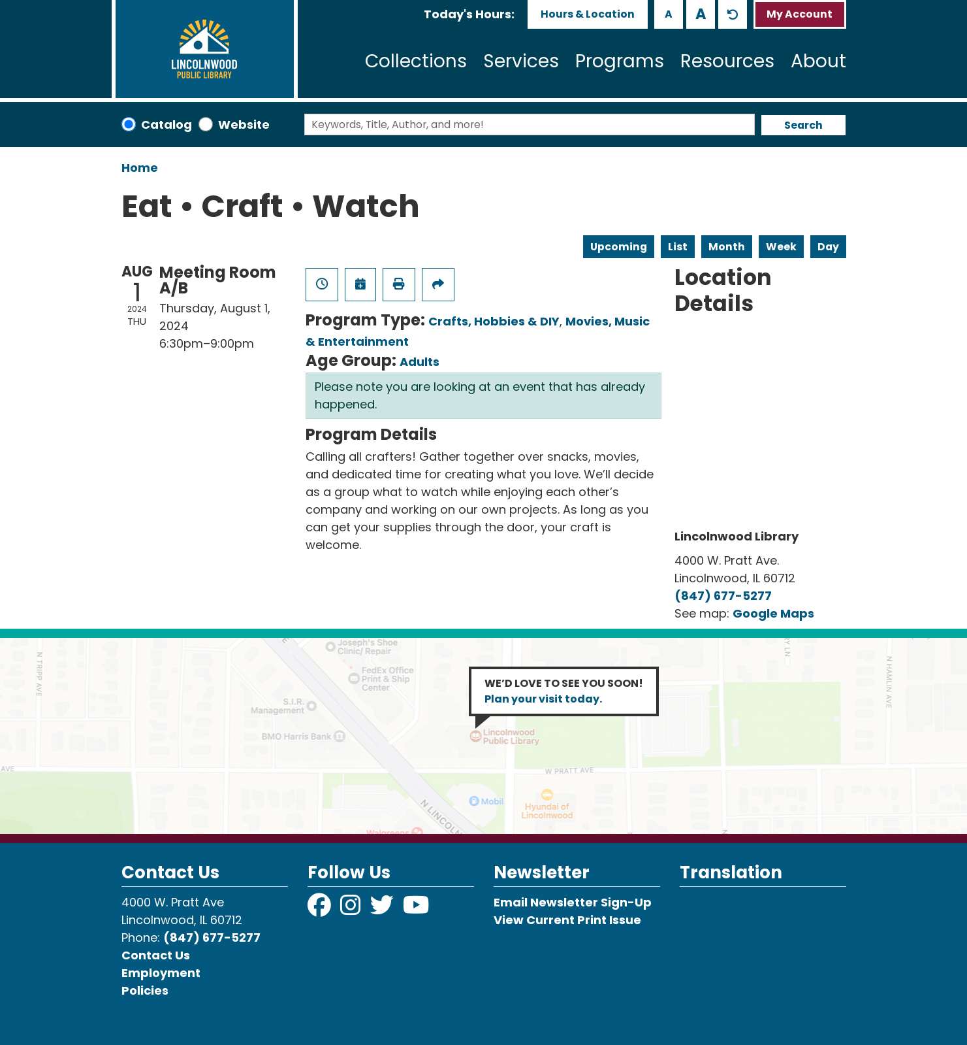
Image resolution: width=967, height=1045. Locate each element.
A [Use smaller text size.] (669, 14)
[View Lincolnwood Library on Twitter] (383, 909)
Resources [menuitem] (727, 61)
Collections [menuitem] (416, 61)
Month (726, 246)
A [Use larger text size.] (700, 13)
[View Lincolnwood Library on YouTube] (416, 909)
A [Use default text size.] (732, 14)
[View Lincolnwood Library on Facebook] (321, 909)
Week (781, 246)
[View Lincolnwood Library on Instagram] (352, 909)
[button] (469, 14)
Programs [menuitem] (619, 61)
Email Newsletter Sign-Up (573, 902)
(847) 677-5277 (723, 596)
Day (828, 246)
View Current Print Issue (567, 920)
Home (139, 167)
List (678, 246)
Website (244, 124)
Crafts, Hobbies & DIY (494, 321)
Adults (419, 362)
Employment (160, 973)
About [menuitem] (818, 61)
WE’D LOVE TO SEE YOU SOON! (563, 691)
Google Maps (773, 613)
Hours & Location (588, 14)
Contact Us (155, 955)
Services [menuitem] (521, 61)
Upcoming (618, 246)
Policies (144, 990)
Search (803, 125)
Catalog (166, 124)
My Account (799, 14)
